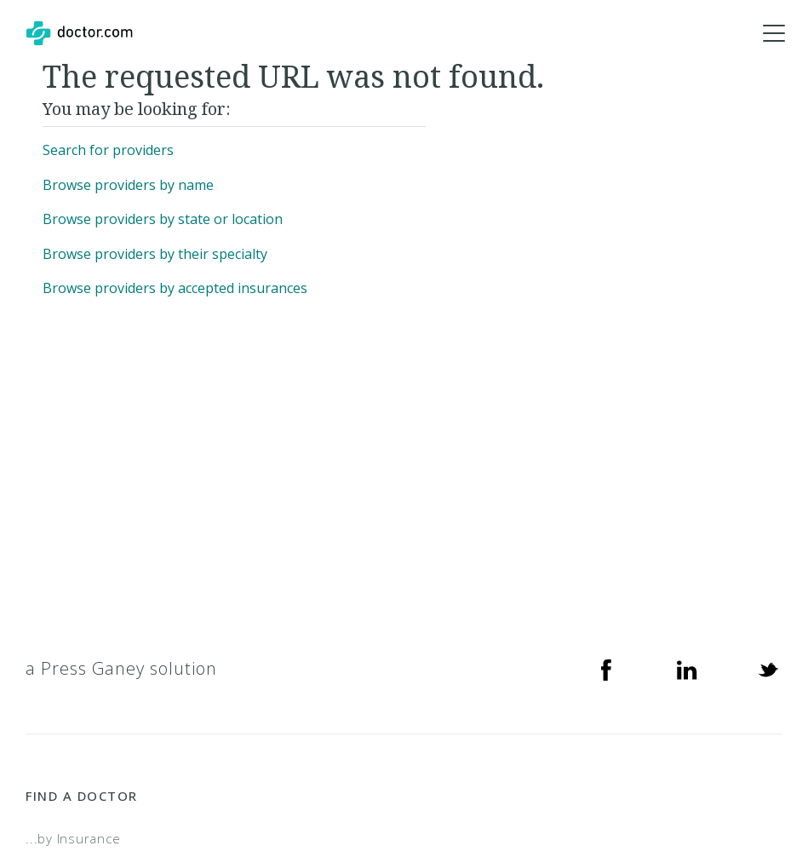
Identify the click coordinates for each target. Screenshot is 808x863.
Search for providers (108, 150)
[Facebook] (606, 668)
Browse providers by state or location (163, 219)
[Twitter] (768, 668)
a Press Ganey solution (121, 668)
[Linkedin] (687, 668)
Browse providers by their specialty (155, 254)
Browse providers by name (128, 184)
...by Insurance (73, 838)
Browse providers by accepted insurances (175, 288)
